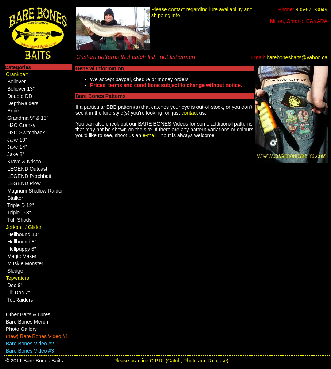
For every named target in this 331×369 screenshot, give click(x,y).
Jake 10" (17, 140)
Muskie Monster (25, 263)
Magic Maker (21, 256)
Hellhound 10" (23, 234)
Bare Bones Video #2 (30, 343)
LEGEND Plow (24, 183)
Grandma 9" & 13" (27, 118)
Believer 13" (21, 89)
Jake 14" (17, 147)
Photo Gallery (21, 329)
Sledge (15, 271)
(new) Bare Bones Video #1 (37, 336)
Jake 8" (15, 154)
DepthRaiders (23, 103)
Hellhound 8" (21, 242)
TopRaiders (20, 300)
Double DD (19, 96)
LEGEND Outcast (27, 169)
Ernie (13, 111)
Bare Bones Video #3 (30, 351)
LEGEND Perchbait (29, 176)
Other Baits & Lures (28, 314)
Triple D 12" (20, 205)
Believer (16, 81)
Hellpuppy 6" (21, 249)
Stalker (15, 198)
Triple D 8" (19, 212)
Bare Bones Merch (27, 322)
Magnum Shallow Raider (35, 191)
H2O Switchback (26, 132)
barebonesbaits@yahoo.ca (296, 57)
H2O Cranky (21, 125)
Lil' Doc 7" (18, 292)
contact (190, 113)
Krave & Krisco (24, 161)
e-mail (149, 135)
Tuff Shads (19, 220)
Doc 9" (15, 285)
